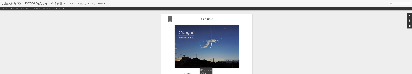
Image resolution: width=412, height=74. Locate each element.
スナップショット (47, 8)
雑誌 (22, 8)
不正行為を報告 (220, 72)
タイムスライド (59, 8)
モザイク (28, 8)
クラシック (4, 8)
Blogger (213, 72)
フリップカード (15, 8)
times (209, 60)
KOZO (218, 57)
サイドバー (36, 8)
